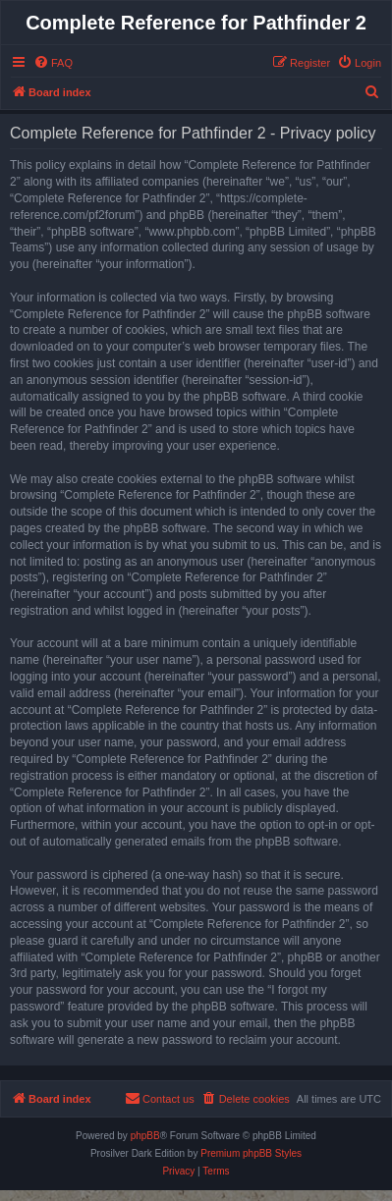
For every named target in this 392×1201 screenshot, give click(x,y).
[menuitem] (53, 63)
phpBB (145, 1135)
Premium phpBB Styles (251, 1153)
